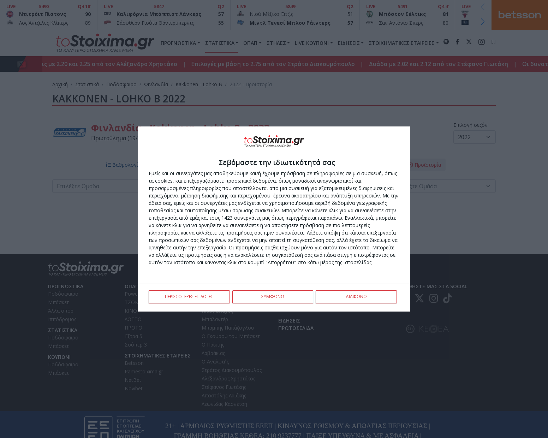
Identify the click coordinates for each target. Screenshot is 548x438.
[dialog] (274, 219)
